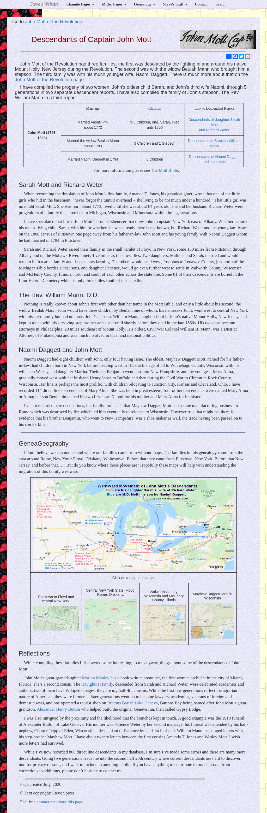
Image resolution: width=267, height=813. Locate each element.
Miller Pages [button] (114, 4)
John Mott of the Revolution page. (50, 79)
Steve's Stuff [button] (175, 4)
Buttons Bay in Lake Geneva (132, 702)
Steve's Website (44, 4)
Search (220, 4)
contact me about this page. (60, 801)
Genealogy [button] (144, 4)
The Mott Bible (164, 170)
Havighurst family (97, 684)
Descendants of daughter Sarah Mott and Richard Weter (214, 124)
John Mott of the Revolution (53, 21)
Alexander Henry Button (58, 709)
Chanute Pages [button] (80, 4)
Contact (201, 4)
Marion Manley (96, 677)
